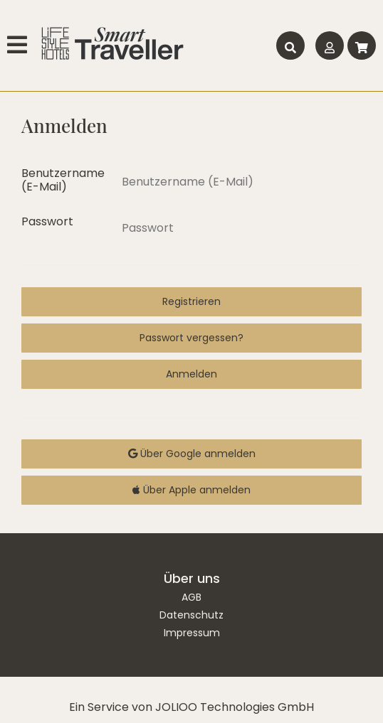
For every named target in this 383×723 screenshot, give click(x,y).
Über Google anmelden (192, 453)
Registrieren (191, 301)
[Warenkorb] (361, 45)
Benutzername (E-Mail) (62, 180)
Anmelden (191, 374)
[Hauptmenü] (19, 45)
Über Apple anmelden (191, 490)
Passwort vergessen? (191, 338)
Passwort (47, 221)
